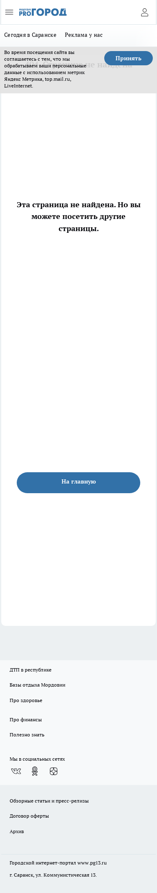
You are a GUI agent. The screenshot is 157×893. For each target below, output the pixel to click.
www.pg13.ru (92, 863)
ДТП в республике (30, 670)
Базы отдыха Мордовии (37, 685)
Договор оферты (29, 816)
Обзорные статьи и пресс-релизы (49, 801)
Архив (17, 831)
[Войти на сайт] (144, 12)
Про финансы (26, 719)
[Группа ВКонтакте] (16, 771)
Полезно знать (27, 734)
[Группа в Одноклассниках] (34, 771)
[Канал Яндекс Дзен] (53, 771)
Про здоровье (26, 700)
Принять (129, 58)
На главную (79, 481)
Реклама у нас (84, 35)
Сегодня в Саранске (30, 35)
